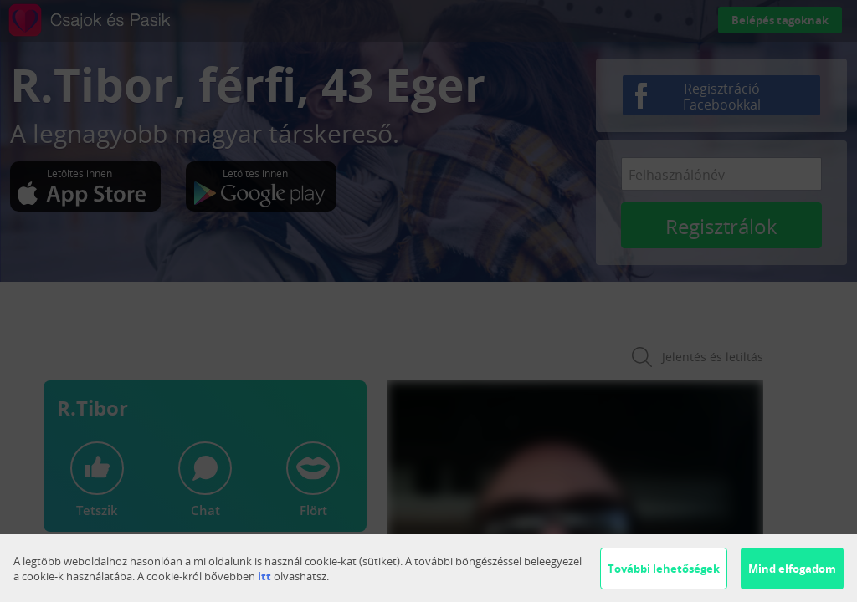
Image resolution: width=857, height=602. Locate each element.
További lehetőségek (664, 568)
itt (264, 576)
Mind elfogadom (792, 568)
